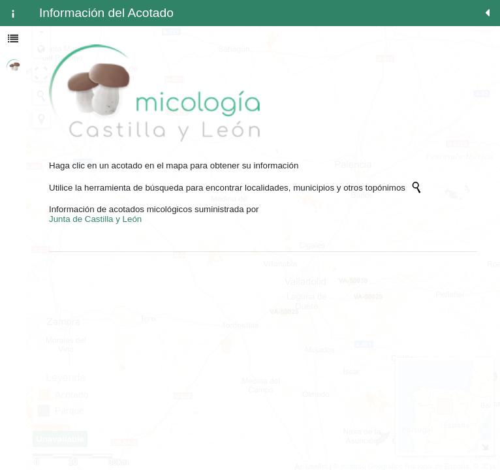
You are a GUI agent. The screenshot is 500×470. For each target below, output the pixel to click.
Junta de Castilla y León (95, 219)
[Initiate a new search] (416, 187)
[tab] (13, 13)
